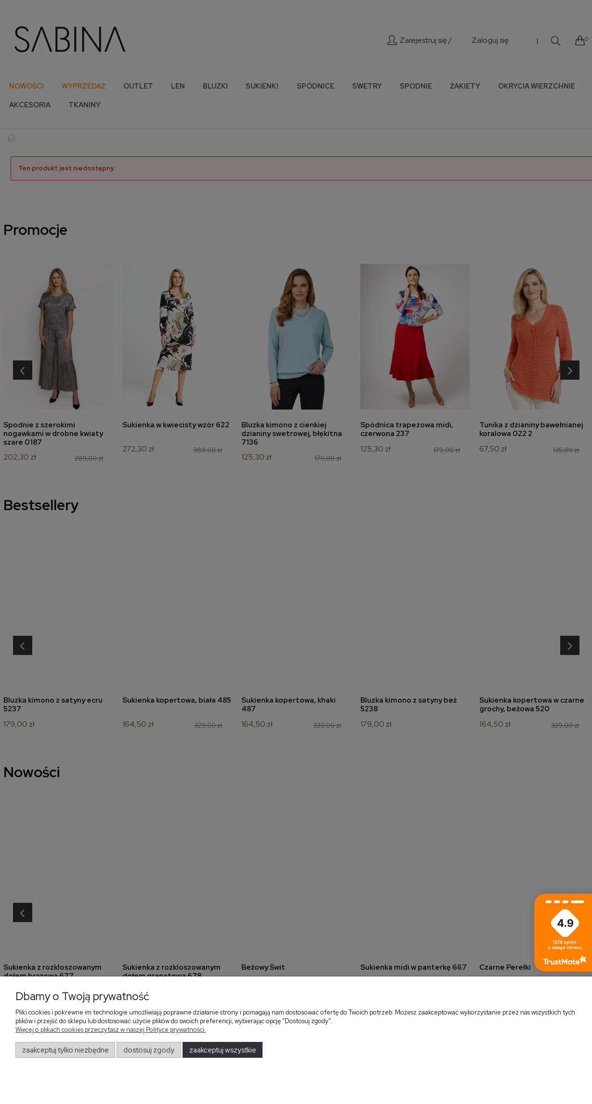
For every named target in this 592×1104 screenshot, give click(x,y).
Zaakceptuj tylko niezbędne (65, 1050)
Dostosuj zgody (148, 1050)
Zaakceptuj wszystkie (222, 1050)
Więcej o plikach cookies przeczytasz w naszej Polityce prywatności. (110, 1030)
